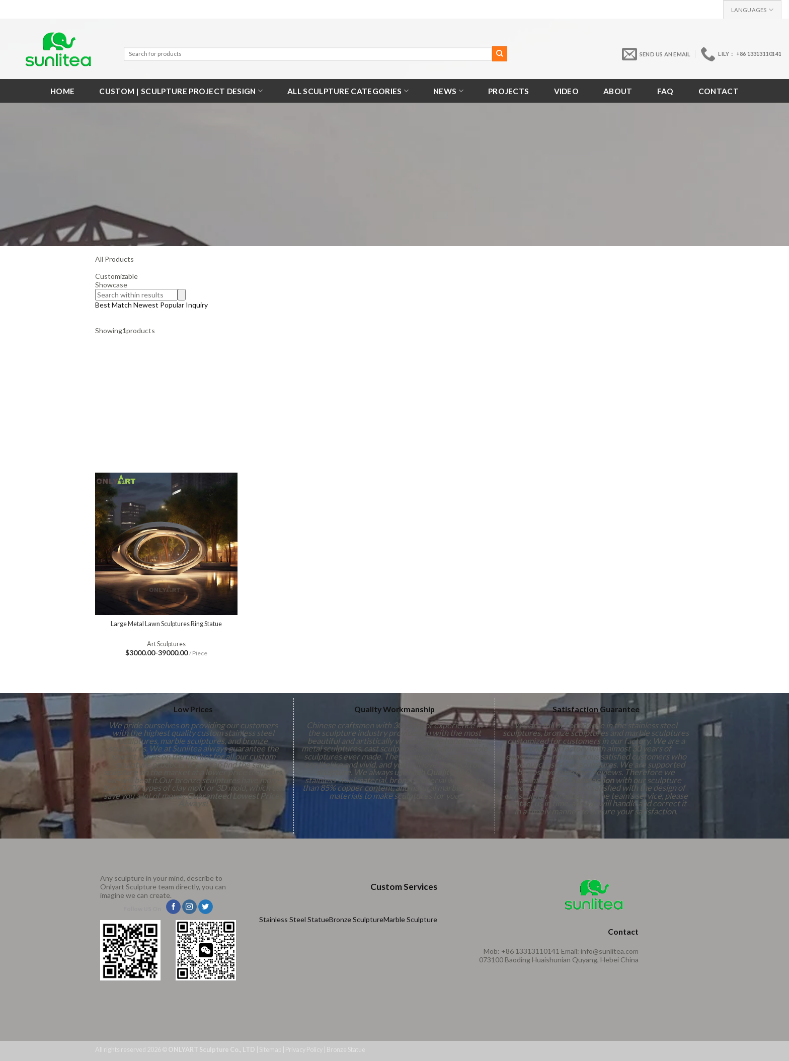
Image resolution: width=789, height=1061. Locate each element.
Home (62, 91)
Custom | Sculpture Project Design (181, 91)
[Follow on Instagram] (189, 907)
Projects (508, 91)
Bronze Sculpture (356, 919)
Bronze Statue (346, 1049)
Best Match (113, 304)
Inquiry (197, 304)
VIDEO (566, 91)
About (618, 91)
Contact (718, 91)
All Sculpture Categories (348, 91)
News (448, 91)
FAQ (665, 91)
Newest (146, 304)
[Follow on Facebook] (173, 907)
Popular (173, 304)
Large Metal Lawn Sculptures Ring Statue (166, 624)
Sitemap (270, 1049)
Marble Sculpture (410, 919)
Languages (752, 10)
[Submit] (499, 53)
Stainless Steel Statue (294, 919)
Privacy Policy (304, 1049)
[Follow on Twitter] (205, 907)
